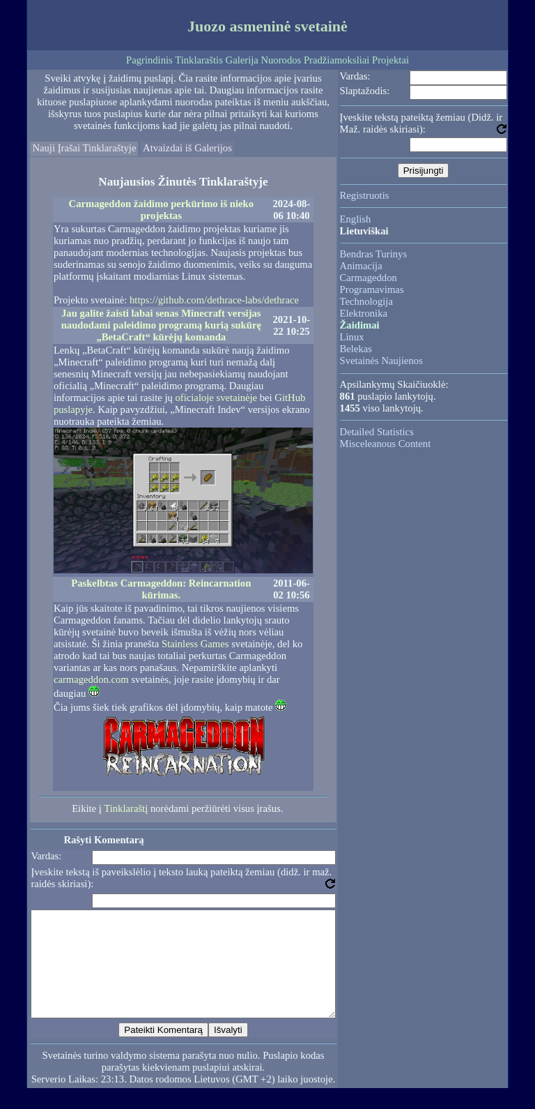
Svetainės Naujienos (381, 360)
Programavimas (372, 289)
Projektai (390, 60)
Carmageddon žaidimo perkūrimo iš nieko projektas (161, 209)
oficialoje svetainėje (217, 397)
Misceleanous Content (385, 443)
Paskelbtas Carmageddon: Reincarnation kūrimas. (161, 589)
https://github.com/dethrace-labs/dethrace (214, 299)
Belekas (356, 348)
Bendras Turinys (374, 253)
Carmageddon (368, 277)
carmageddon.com (91, 679)
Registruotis (364, 195)
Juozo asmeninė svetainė (267, 26)
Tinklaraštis (199, 60)
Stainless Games (195, 643)
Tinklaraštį (126, 808)
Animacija (361, 265)
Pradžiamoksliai (336, 60)
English (355, 219)
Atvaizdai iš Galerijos (187, 147)
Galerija (242, 60)
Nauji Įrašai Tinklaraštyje (84, 147)
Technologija (366, 301)
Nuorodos (281, 60)
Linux (352, 336)
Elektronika (363, 313)
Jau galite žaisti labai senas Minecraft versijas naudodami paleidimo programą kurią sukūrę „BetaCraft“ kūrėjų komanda (161, 325)
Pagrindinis (149, 60)
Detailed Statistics (377, 431)
